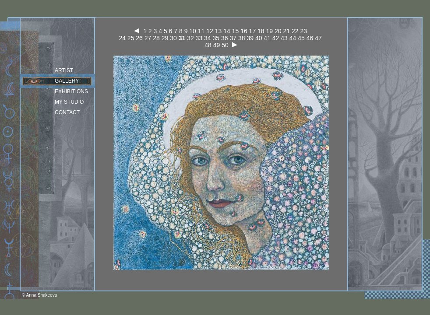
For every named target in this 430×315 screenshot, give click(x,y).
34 (207, 38)
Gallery (67, 81)
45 (301, 38)
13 (218, 31)
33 (199, 38)
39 (250, 38)
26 (139, 38)
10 (192, 31)
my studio (69, 102)
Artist (64, 70)
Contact (67, 112)
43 (284, 38)
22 (295, 31)
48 (207, 45)
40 (258, 38)
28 (156, 38)
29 (165, 38)
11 (201, 31)
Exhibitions (71, 91)
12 (209, 31)
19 (269, 31)
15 (235, 31)
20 (278, 31)
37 (232, 38)
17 (252, 31)
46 (310, 38)
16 (243, 31)
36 (224, 38)
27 (148, 38)
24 (122, 38)
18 (260, 31)
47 (318, 38)
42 (275, 38)
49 (216, 45)
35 (216, 38)
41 (267, 38)
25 (130, 38)
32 (190, 38)
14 (226, 31)
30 (173, 38)
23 (303, 31)
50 (225, 45)
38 (241, 38)
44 (292, 38)
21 (286, 31)
